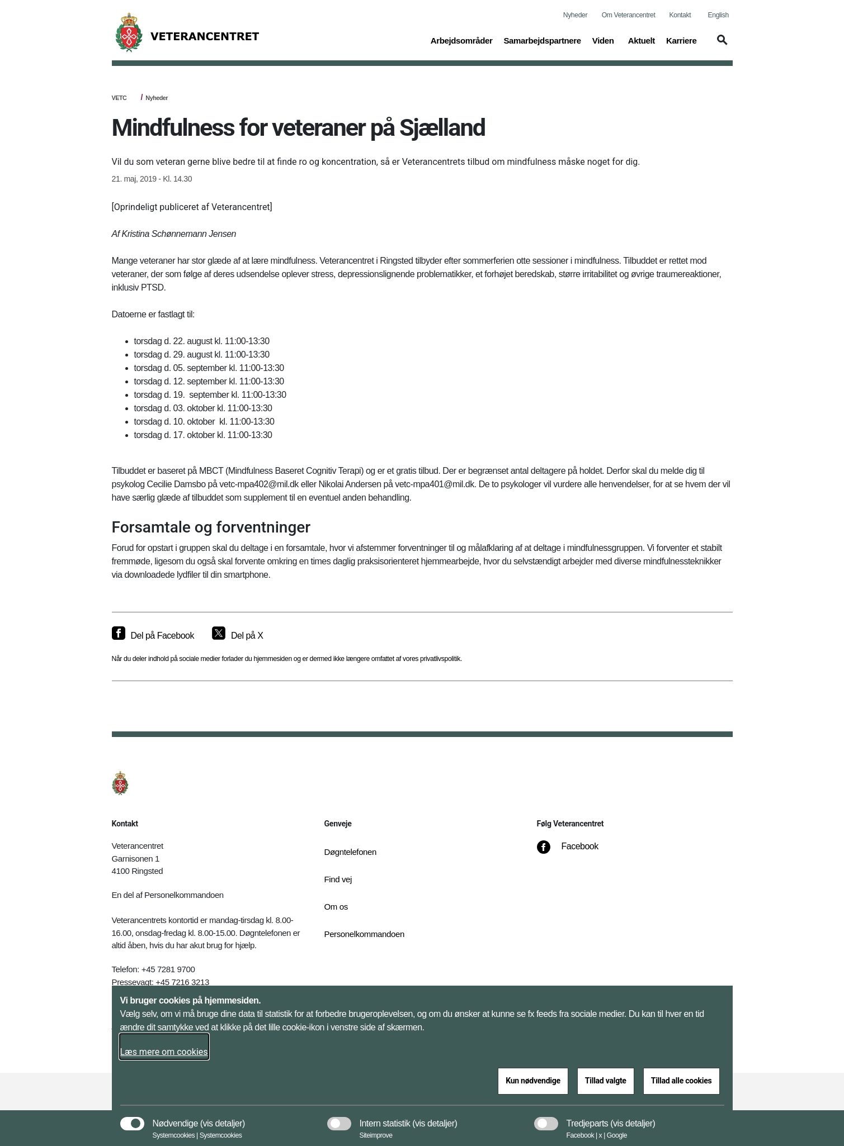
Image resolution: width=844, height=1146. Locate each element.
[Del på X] (237, 636)
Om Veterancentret (629, 15)
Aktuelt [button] (641, 39)
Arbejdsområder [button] (462, 39)
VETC (119, 97)
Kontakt (680, 15)
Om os (336, 906)
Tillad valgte (605, 1080)
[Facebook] (575, 852)
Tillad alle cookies (681, 1080)
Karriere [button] (681, 39)
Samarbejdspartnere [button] (542, 39)
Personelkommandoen (364, 934)
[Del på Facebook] (153, 636)
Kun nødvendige (533, 1080)
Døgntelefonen (350, 852)
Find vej (338, 879)
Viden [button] (604, 39)
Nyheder (575, 15)
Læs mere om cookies (164, 1052)
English (718, 15)
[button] (720, 45)
